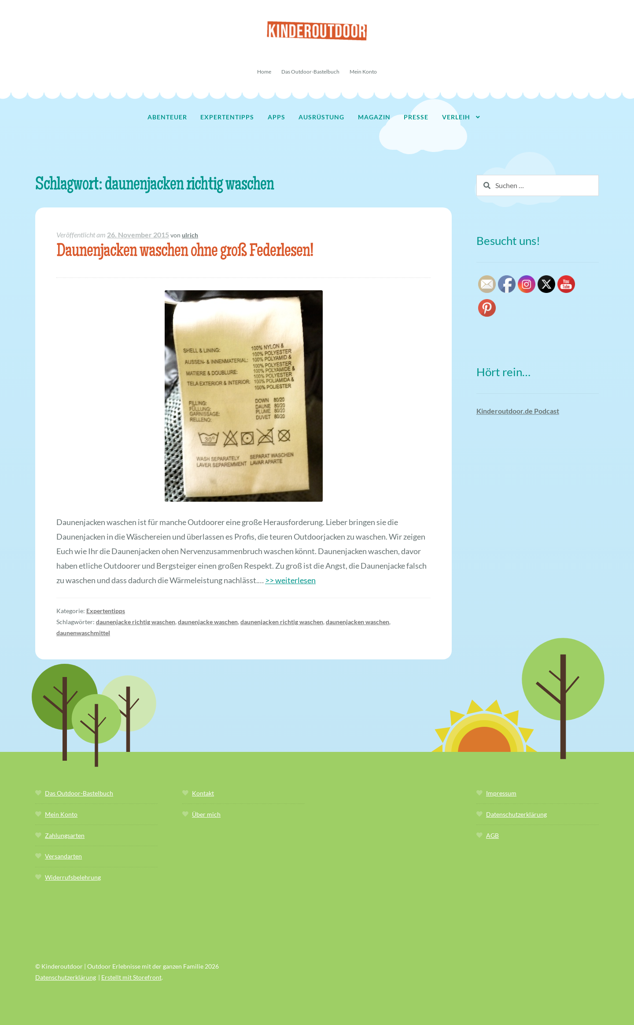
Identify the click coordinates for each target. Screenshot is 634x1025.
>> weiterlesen (290, 580)
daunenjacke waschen (208, 621)
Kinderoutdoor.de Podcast (517, 411)
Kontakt (203, 793)
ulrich (190, 235)
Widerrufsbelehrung (73, 877)
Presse (416, 117)
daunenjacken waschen (357, 621)
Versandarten (63, 856)
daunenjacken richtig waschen (281, 621)
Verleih (456, 117)
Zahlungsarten (65, 835)
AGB (492, 835)
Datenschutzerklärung (516, 814)
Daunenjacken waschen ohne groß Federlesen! (184, 252)
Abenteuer (167, 117)
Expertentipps (227, 117)
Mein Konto (363, 71)
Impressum (501, 793)
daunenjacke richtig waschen (135, 621)
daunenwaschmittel (83, 632)
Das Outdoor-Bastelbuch (310, 71)
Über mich (206, 814)
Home (264, 71)
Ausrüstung (321, 117)
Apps (276, 117)
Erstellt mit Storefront (131, 977)
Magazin (374, 117)
